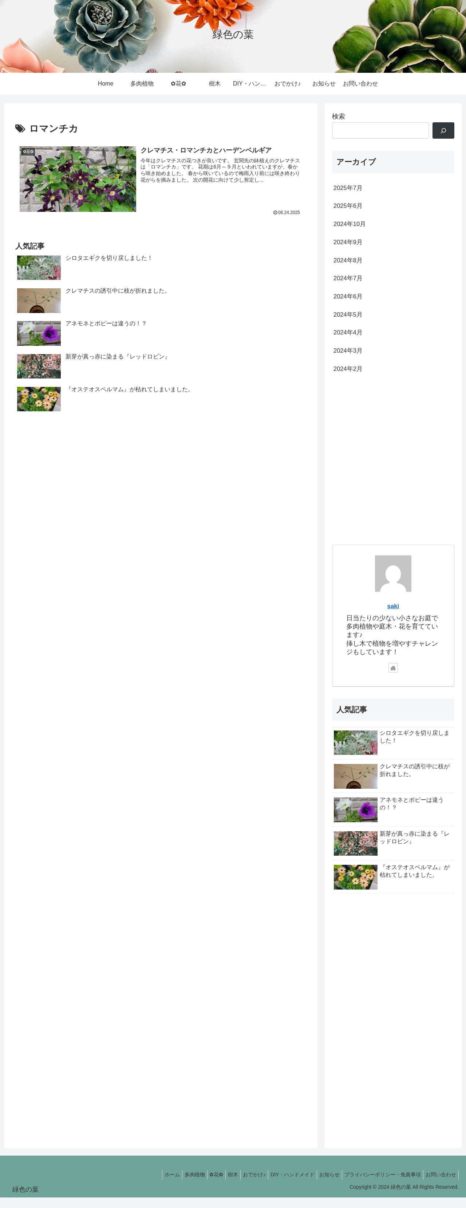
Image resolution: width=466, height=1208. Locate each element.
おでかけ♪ (241, 1185)
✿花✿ (197, 1185)
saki (393, 616)
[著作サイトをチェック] (393, 678)
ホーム (147, 1185)
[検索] (443, 130)
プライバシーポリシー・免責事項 (378, 1185)
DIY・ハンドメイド (282, 1185)
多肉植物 (172, 1185)
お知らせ (322, 1185)
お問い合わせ (439, 1185)
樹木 (217, 1185)
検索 (338, 116)
